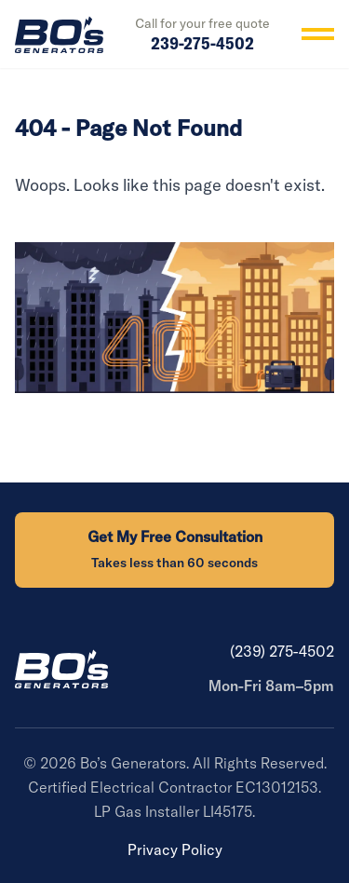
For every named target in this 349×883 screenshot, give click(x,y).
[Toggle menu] (318, 34)
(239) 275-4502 (282, 651)
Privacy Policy (175, 849)
